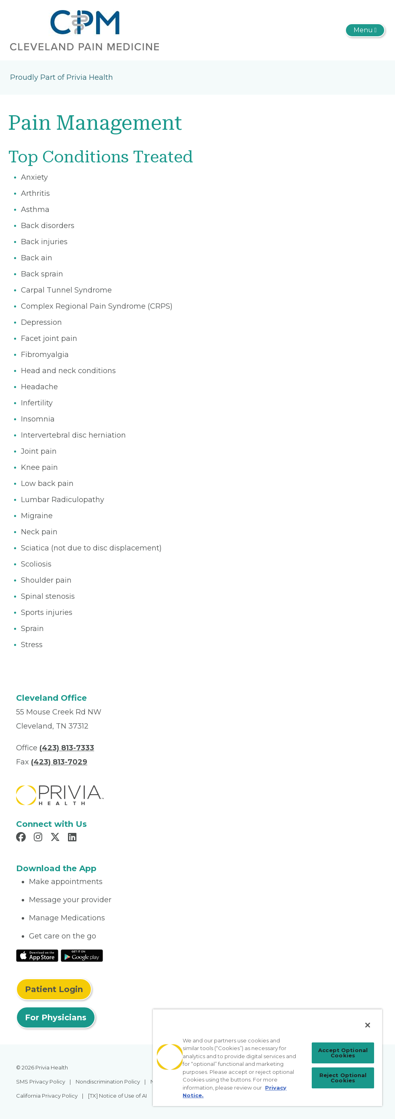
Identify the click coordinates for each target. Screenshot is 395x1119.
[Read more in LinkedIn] (73, 838)
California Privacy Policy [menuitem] (47, 1095)
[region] (267, 1057)
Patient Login (54, 989)
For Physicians (55, 1017)
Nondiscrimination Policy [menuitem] (108, 1081)
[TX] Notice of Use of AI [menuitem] (117, 1095)
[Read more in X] (56, 838)
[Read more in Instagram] (39, 838)
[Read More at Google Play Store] (82, 955)
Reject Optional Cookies (343, 1078)
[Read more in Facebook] (22, 838)
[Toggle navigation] (365, 30)
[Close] (367, 1025)
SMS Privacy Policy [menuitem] (40, 1081)
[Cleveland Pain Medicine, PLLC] (84, 29)
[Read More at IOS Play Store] (37, 955)
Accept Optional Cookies (343, 1053)
